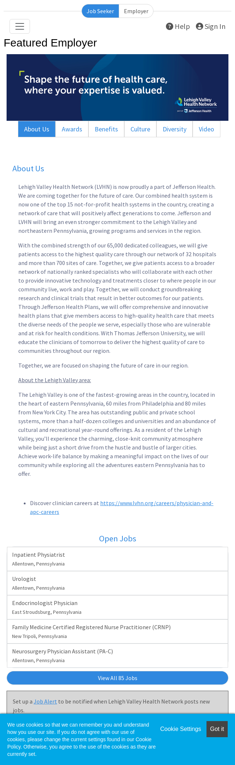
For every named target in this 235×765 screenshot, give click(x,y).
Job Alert (45, 701)
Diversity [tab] (174, 129)
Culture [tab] (140, 129)
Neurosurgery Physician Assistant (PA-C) (62, 656)
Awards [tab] (72, 129)
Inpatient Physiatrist (38, 559)
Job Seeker (100, 11)
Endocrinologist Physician (47, 607)
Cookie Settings (180, 729)
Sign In (210, 26)
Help (178, 26)
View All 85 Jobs (117, 678)
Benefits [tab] (106, 129)
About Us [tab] (36, 129)
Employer (136, 11)
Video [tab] (206, 129)
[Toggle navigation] (20, 26)
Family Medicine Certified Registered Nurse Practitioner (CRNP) (91, 631)
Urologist (38, 583)
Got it (217, 729)
